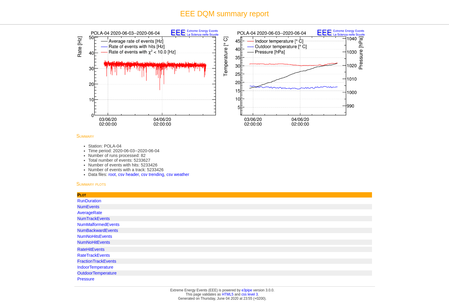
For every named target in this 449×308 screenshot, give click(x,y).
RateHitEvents (91, 249)
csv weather (177, 174)
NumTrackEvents (93, 218)
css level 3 (249, 294)
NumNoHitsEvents (94, 236)
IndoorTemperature (95, 267)
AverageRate (89, 212)
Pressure (85, 279)
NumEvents (88, 206)
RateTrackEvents (93, 255)
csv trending (152, 174)
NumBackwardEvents (97, 230)
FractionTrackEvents (96, 261)
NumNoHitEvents (93, 242)
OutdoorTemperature (97, 273)
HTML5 (227, 294)
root (112, 174)
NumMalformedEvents (98, 224)
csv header (128, 174)
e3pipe (247, 290)
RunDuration (89, 200)
